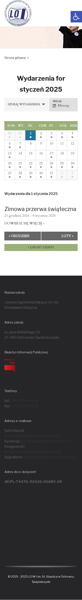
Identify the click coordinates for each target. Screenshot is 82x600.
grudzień (19, 236)
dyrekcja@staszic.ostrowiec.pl (46, 441)
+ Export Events (41, 247)
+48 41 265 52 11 (24, 406)
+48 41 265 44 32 (24, 401)
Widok (57, 101)
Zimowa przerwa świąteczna (40, 209)
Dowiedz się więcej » (24, 223)
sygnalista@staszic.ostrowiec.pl (49, 457)
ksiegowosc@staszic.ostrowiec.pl (32, 452)
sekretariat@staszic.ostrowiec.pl (32, 436)
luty (67, 236)
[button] (76, 16)
